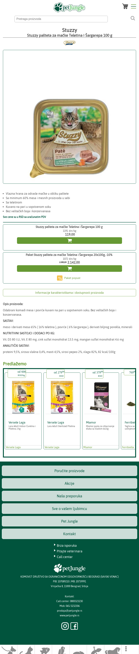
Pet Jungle (69, 521)
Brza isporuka (67, 545)
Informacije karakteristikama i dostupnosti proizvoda (69, 292)
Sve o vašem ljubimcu (69, 508)
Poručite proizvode (69, 471)
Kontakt (69, 534)
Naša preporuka (69, 496)
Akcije (69, 483)
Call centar (65, 557)
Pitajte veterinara (69, 551)
